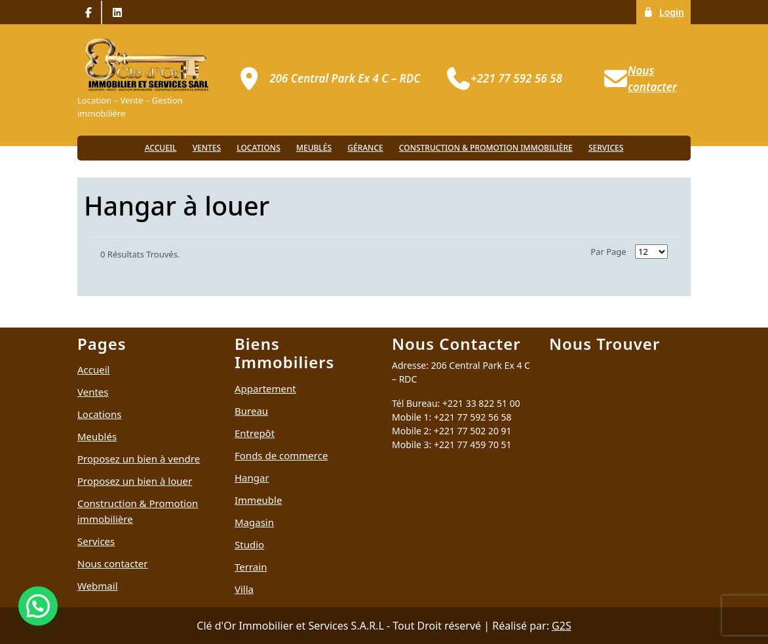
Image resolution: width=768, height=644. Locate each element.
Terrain (251, 566)
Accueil (161, 147)
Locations (258, 147)
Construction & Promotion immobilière (486, 147)
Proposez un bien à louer (134, 480)
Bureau (251, 410)
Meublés (314, 147)
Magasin (254, 522)
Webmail (97, 585)
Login (667, 11)
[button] (38, 606)
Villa (244, 589)
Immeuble (258, 499)
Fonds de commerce (281, 455)
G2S (561, 625)
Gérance (365, 147)
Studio (249, 544)
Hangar (252, 477)
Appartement (265, 388)
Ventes (207, 147)
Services (605, 147)
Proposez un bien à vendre (138, 458)
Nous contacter (112, 563)
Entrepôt (255, 433)
